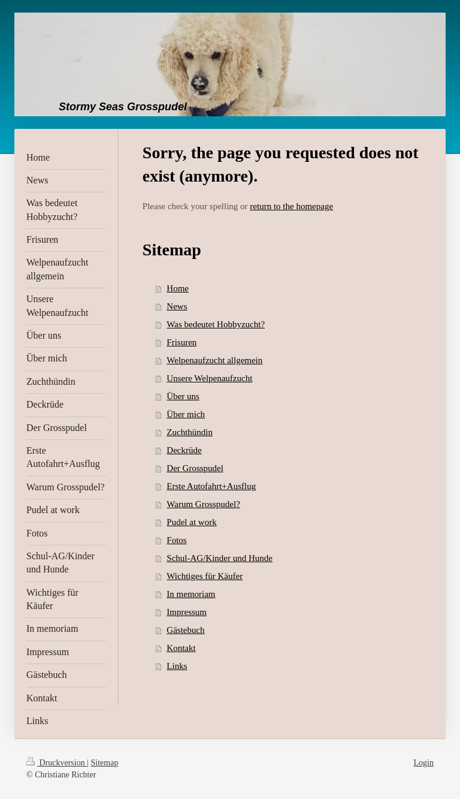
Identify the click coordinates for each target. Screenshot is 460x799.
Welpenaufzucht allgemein (214, 360)
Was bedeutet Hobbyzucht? (216, 324)
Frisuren (181, 342)
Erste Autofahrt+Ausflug (211, 486)
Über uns (183, 396)
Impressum (187, 612)
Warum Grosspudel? (203, 504)
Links (177, 666)
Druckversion (56, 762)
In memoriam (191, 594)
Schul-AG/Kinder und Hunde (220, 558)
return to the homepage (291, 206)
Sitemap (105, 762)
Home (178, 288)
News (177, 306)
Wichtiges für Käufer (205, 576)
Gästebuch (185, 630)
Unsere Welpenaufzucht (209, 378)
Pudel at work (191, 522)
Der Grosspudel (195, 468)
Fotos (176, 540)
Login (424, 762)
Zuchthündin (190, 432)
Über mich (186, 414)
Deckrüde (184, 450)
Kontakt (181, 648)
